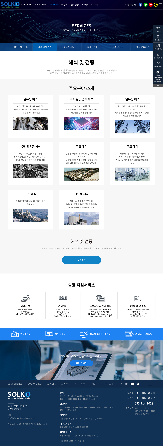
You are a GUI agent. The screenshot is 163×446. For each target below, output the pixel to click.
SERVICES (54, 5)
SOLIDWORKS (27, 5)
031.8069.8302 (158, 81)
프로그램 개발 (67, 47)
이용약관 (81, 440)
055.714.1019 (144, 403)
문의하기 (81, 260)
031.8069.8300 (158, 77)
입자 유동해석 (142, 47)
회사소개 (94, 5)
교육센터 (63, 5)
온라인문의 (81, 363)
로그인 (127, 5)
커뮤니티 (85, 5)
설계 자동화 (92, 47)
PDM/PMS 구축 (20, 47)
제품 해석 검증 (44, 47)
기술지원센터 (74, 5)
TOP (158, 85)
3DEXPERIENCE (41, 5)
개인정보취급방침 (67, 440)
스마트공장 (118, 47)
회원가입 (133, 5)
